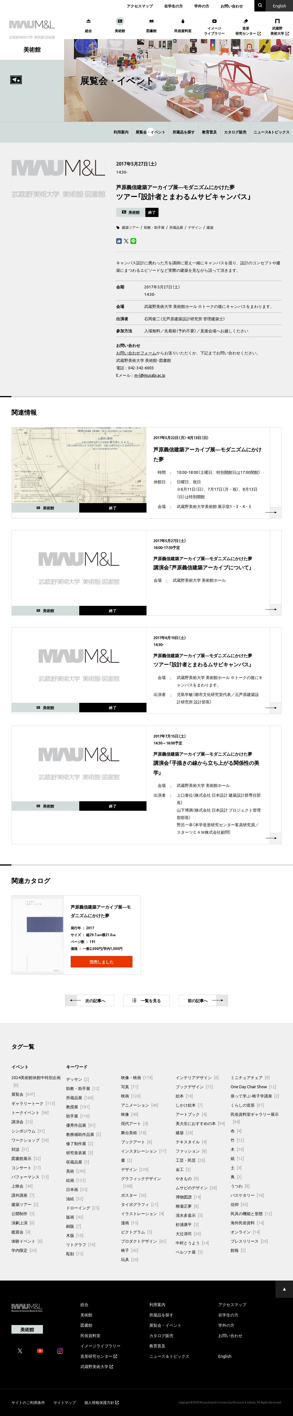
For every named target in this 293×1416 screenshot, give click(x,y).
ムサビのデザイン (196, 1187)
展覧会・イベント (150, 132)
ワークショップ (30, 1140)
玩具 (129, 1259)
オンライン (245, 1232)
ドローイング (82, 1208)
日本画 (76, 1189)
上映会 (22, 1186)
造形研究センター (98, 1356)
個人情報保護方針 (101, 1402)
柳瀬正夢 (187, 1206)
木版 (74, 1235)
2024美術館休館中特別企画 (36, 1081)
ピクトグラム (136, 1232)
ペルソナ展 (189, 1252)
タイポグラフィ (139, 1204)
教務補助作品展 (83, 1134)
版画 (74, 1217)
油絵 (74, 1198)
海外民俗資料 (247, 1222)
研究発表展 (79, 1152)
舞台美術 (133, 1132)
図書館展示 (26, 1158)
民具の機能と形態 (251, 1213)
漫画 (129, 1222)
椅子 (129, 1250)
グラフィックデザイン (141, 1182)
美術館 (86, 1315)
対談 (20, 1149)
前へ (205, 1000)
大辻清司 (188, 1233)
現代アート (134, 1123)
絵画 (76, 1180)
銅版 (73, 1226)
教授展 (78, 1106)
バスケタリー (247, 1195)
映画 (130, 1096)
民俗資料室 (90, 1335)
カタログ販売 (235, 132)
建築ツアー (130, 227)
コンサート (26, 1167)
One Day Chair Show (253, 1086)
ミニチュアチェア (250, 1077)
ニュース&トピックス (272, 132)
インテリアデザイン (197, 1077)
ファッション (191, 1151)
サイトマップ (65, 1402)
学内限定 (24, 1250)
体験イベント (26, 1241)
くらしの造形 (247, 1105)
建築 (210, 227)
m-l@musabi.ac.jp (149, 375)
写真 (129, 1086)
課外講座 (22, 1195)
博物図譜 (188, 1197)
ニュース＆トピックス (169, 1356)
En (279, 6)
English (224, 1356)
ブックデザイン (194, 1086)
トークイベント (30, 1112)
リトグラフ (80, 1244)
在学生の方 (173, 6)
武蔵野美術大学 (96, 1366)
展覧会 (23, 1094)
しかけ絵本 (189, 1105)
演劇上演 (22, 1222)
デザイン (195, 227)
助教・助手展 (154, 227)
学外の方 (201, 6)
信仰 (239, 1204)
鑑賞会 (20, 1232)
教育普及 (209, 132)
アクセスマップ (140, 6)
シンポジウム (28, 1131)
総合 (84, 1304)
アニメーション (139, 1105)
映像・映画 (137, 1077)
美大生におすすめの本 (200, 1123)
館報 (238, 1250)
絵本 (184, 1096)
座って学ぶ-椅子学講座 (255, 1096)
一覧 (146, 1000)
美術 (76, 1171)
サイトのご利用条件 (28, 1402)
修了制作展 (79, 1143)
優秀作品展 (80, 1125)
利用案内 (121, 132)
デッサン (77, 1079)
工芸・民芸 (190, 1160)
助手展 (78, 1116)
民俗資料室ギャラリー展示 (255, 1117)
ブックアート (136, 1142)
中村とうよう (192, 1243)
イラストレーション (142, 1213)
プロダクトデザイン (143, 1241)
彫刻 (74, 1253)
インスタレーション (143, 1151)
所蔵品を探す (184, 132)
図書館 (86, 1325)
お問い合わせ (232, 6)
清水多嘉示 (189, 1215)
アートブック (191, 1114)
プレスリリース (249, 1241)
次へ (87, 1000)
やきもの (187, 1178)
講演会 (22, 1121)
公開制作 (22, 1213)
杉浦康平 (187, 1224)
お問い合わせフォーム (136, 353)
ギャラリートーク (33, 1103)
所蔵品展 (176, 227)
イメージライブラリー (100, 1346)
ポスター (133, 1195)
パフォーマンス (30, 1177)
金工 (183, 1169)
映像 (129, 1114)
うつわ (240, 1186)
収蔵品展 (77, 1162)
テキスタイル (191, 1142)
